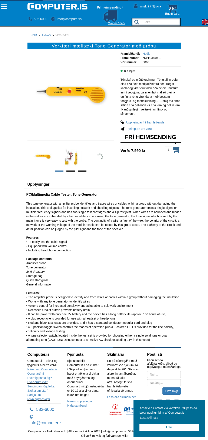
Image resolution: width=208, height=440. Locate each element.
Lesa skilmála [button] (149, 417)
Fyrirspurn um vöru (139, 128)
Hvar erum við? (37, 382)
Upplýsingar (38, 184)
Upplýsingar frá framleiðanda (145, 122)
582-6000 (38, 19)
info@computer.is (66, 19)
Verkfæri (62, 35)
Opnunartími (35, 373)
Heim (34, 35)
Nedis (146, 53)
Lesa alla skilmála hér (121, 397)
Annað (46, 35)
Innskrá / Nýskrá (147, 5)
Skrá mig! (171, 391)
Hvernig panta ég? (39, 378)
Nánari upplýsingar (79, 401)
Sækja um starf (37, 390)
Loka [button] (169, 427)
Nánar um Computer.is (42, 369)
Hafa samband (77, 405)
